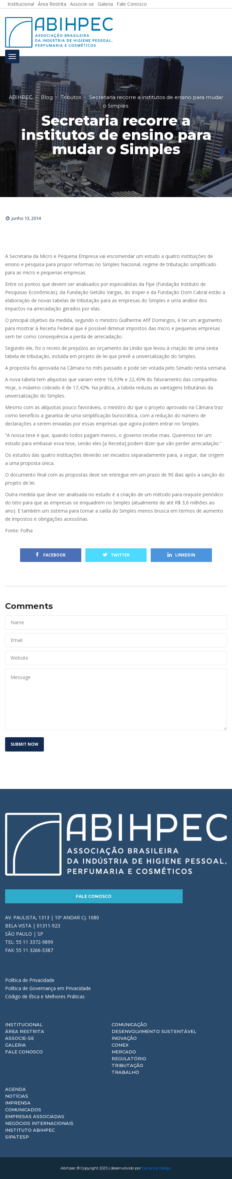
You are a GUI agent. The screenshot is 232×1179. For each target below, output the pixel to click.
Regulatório (129, 1058)
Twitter (116, 555)
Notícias (16, 1096)
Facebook (51, 555)
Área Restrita (24, 1031)
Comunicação (129, 1024)
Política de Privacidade (29, 980)
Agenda (15, 1089)
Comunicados (23, 1109)
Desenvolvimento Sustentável (154, 1031)
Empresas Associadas (34, 1116)
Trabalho (125, 1072)
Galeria (15, 1045)
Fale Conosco (94, 896)
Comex (120, 1045)
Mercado (124, 1051)
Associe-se (19, 1038)
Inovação (124, 1038)
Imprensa (18, 1102)
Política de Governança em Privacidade (48, 988)
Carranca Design (156, 1168)
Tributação (127, 1065)
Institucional (24, 1024)
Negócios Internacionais (39, 1123)
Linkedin (181, 555)
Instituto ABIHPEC (30, 1130)
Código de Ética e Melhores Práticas (45, 996)
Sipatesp (17, 1137)
